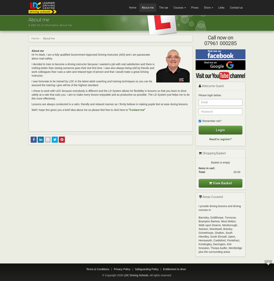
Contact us (236, 7)
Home (132, 7)
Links (221, 7)
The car (163, 7)
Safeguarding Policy (147, 269)
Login (220, 130)
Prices (195, 7)
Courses (180, 7)
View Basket (220, 183)
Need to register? (220, 139)
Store (208, 7)
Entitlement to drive (174, 269)
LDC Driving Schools (136, 275)
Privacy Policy (122, 269)
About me (148, 7)
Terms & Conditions (97, 269)
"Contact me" (137, 109)
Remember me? (210, 120)
